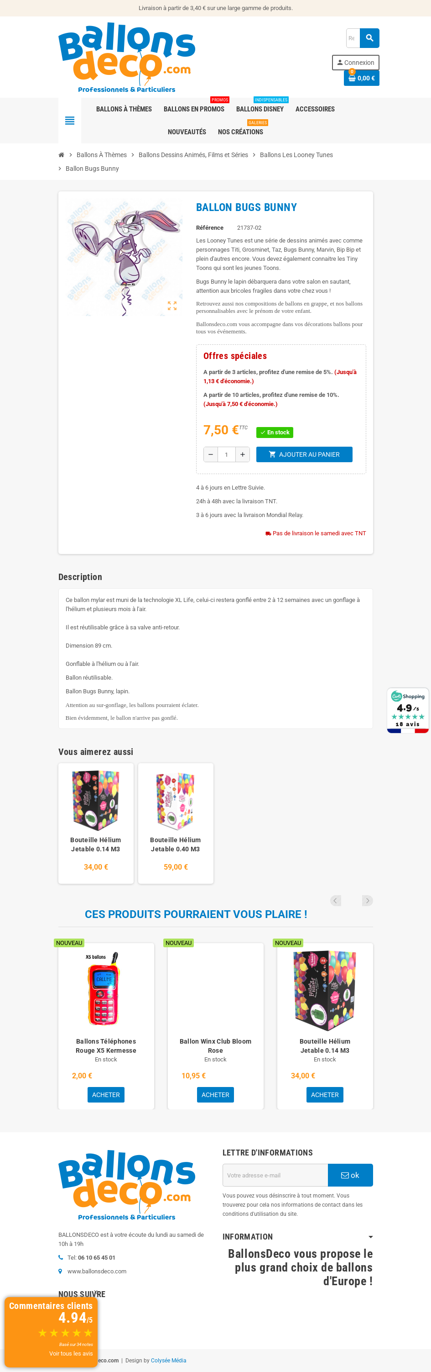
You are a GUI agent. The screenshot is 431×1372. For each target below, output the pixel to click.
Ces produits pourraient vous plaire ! (196, 914)
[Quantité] (227, 454)
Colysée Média (169, 1360)
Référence (209, 227)
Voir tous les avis (71, 1353)
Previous (355, 900)
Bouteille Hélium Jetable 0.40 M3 (175, 844)
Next (367, 900)
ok (350, 1175)
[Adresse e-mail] (275, 1175)
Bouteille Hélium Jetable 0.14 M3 (95, 844)
